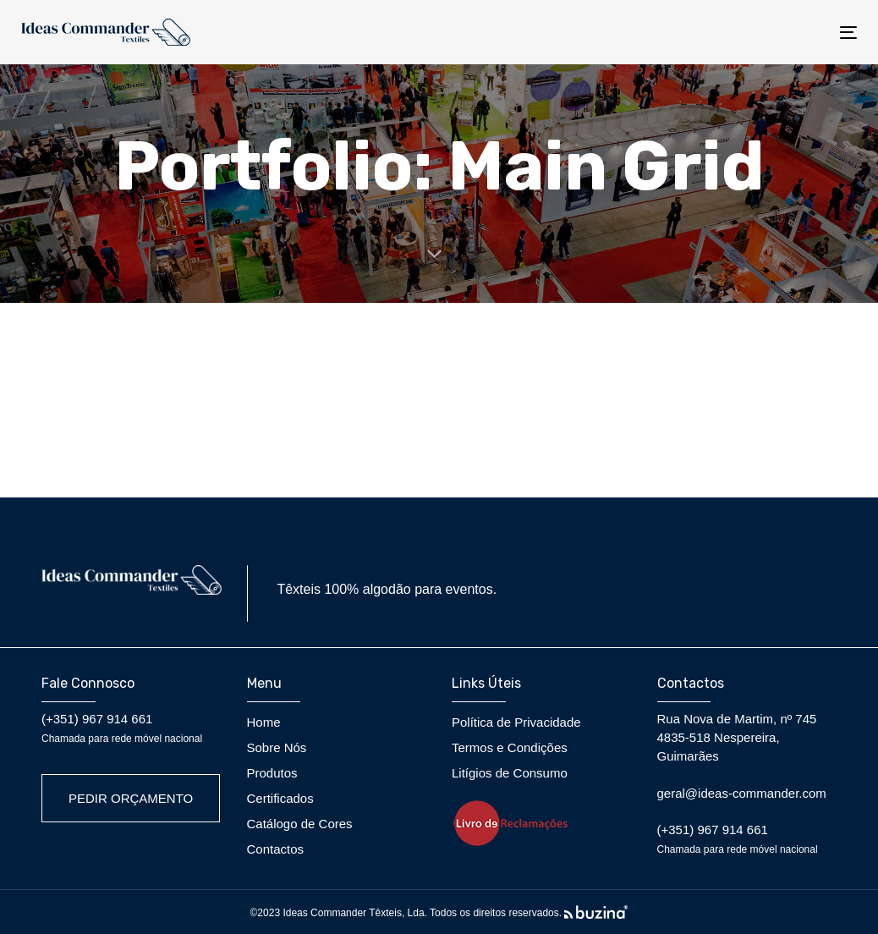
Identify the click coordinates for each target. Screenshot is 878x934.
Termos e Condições (510, 747)
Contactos (276, 849)
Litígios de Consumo (510, 773)
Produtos (272, 773)
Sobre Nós (277, 747)
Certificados (280, 798)
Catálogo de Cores (300, 823)
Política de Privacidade (516, 722)
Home (264, 722)
